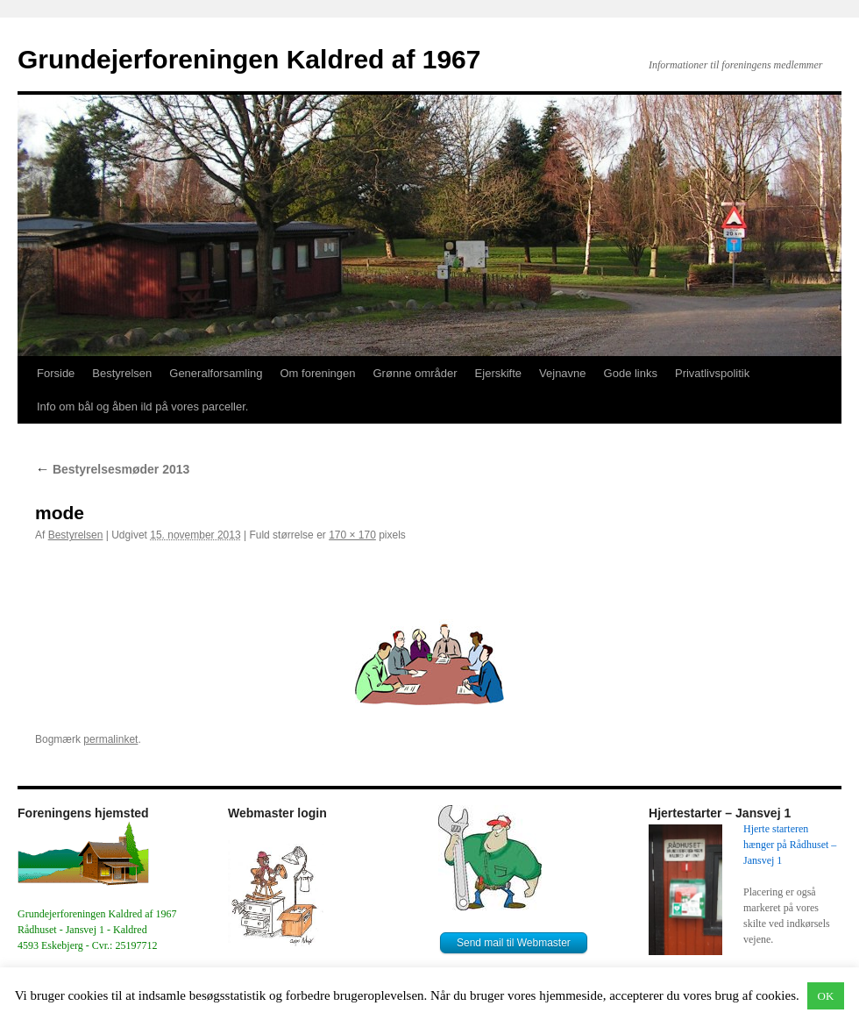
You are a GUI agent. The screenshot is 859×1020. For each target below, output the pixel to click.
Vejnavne (562, 373)
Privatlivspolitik (712, 373)
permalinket (110, 739)
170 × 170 (352, 535)
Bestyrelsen (122, 373)
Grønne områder (415, 373)
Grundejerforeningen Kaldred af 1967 (249, 59)
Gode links (630, 373)
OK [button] (826, 995)
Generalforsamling (215, 373)
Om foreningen (318, 373)
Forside (56, 373)
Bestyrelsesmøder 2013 (112, 469)
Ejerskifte (498, 373)
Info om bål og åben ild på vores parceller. (142, 406)
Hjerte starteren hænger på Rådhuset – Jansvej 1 (791, 845)
